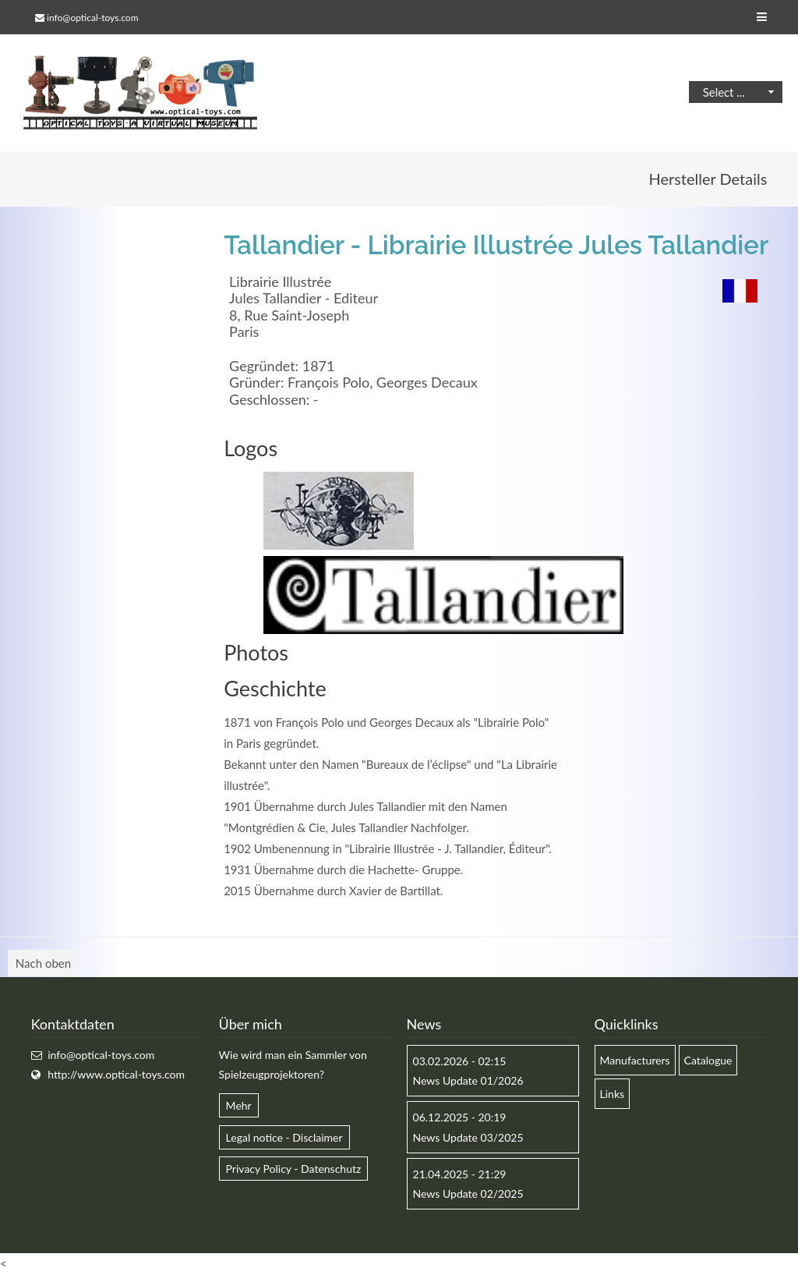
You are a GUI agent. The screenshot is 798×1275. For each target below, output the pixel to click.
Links (612, 1093)
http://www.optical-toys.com (116, 1074)
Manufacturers (635, 1060)
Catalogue (708, 1060)
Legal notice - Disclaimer (284, 1137)
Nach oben (43, 963)
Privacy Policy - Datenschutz (294, 1168)
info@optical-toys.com (92, 17)
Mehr (239, 1106)
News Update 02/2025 (468, 1193)
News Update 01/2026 (468, 1080)
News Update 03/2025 (468, 1137)
